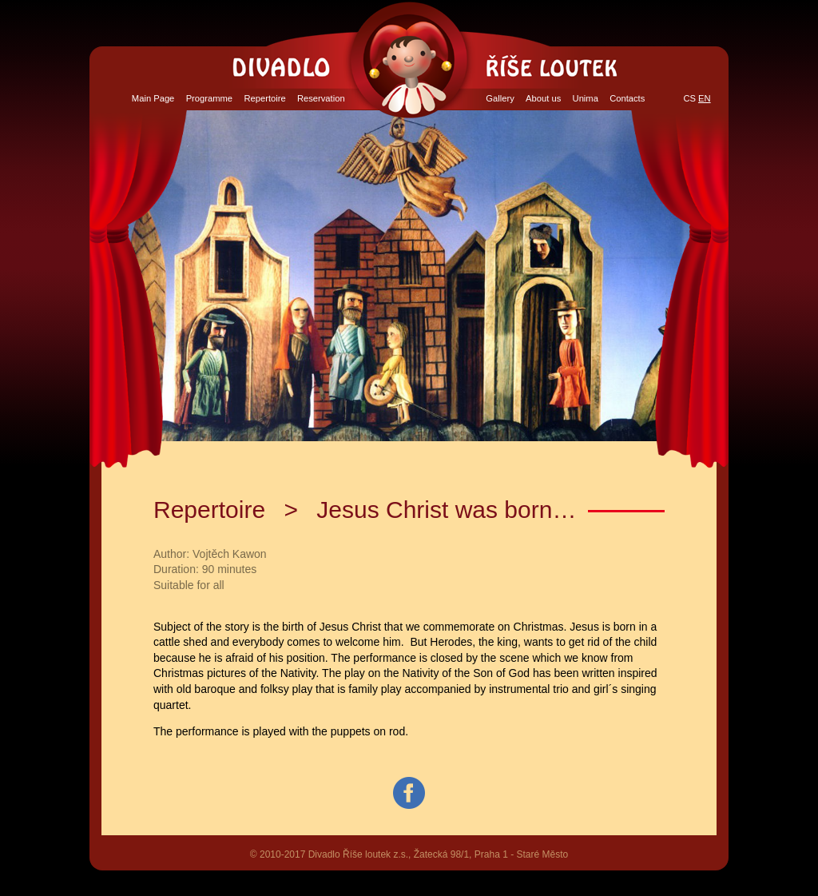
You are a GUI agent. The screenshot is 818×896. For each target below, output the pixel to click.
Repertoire (264, 98)
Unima (585, 98)
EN (704, 98)
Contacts (627, 98)
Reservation (321, 98)
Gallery (500, 98)
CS (689, 98)
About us (543, 98)
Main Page (153, 98)
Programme (209, 98)
